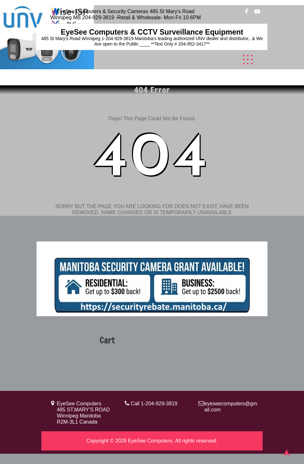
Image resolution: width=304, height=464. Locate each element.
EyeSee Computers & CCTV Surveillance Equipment (152, 32)
